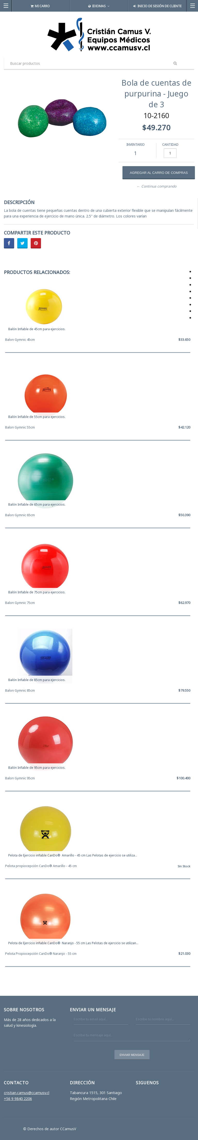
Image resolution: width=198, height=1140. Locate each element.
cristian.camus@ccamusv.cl (26, 1092)
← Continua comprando (156, 186)
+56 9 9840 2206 (18, 1098)
